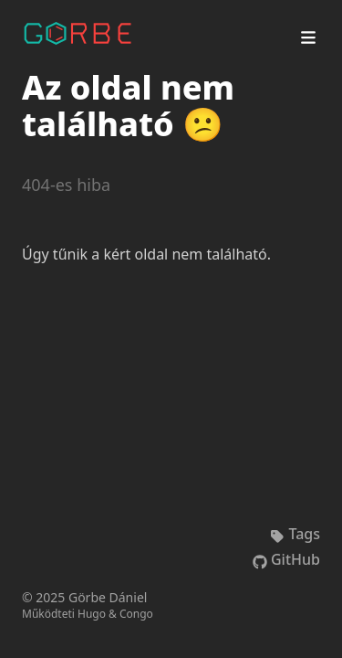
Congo (136, 613)
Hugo (92, 613)
